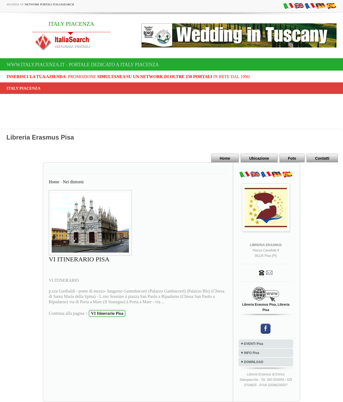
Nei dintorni (73, 182)
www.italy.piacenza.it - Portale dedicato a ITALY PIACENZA (83, 64)
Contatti (322, 158)
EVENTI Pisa (253, 344)
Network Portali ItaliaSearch (49, 4)
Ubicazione (259, 158)
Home (225, 158)
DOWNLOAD (253, 362)
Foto (292, 158)
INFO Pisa (251, 353)
